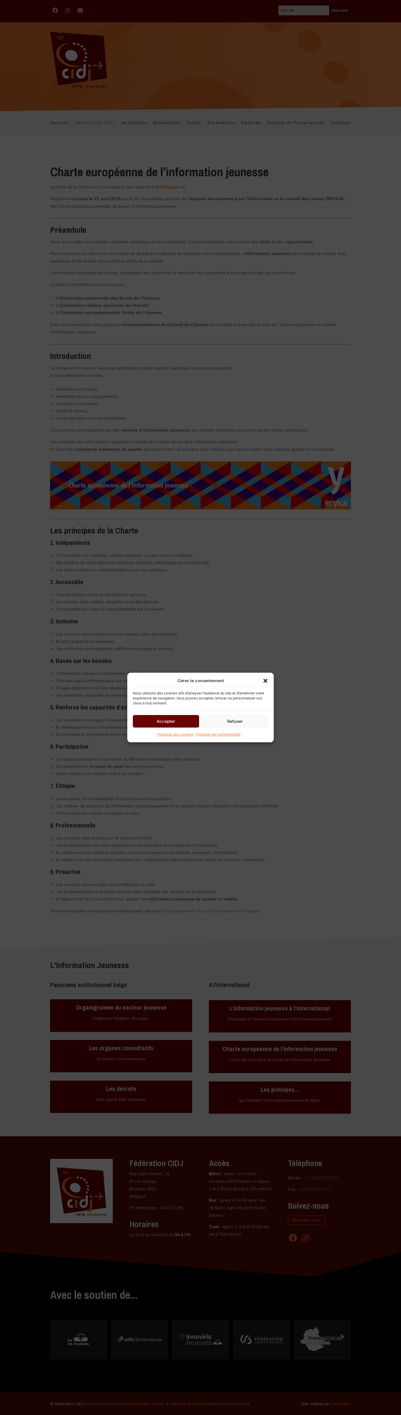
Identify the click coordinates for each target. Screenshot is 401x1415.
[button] (265, 681)
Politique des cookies (176, 734)
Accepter (166, 721)
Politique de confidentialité (218, 734)
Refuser (235, 721)
